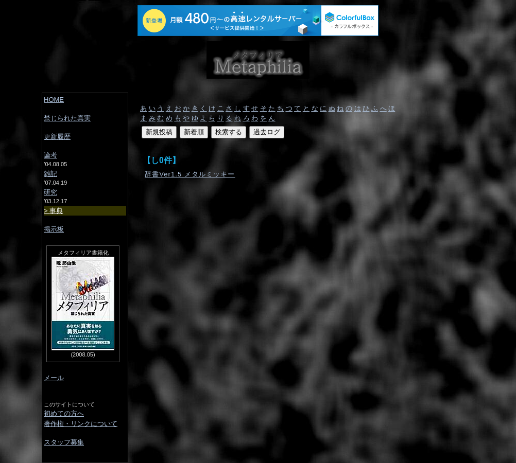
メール (54, 378)
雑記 (50, 173)
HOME (54, 99)
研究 (50, 192)
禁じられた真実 (67, 118)
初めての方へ (64, 413)
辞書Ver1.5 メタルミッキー (190, 174)
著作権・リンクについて (80, 424)
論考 (50, 155)
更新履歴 (57, 136)
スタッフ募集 (64, 442)
